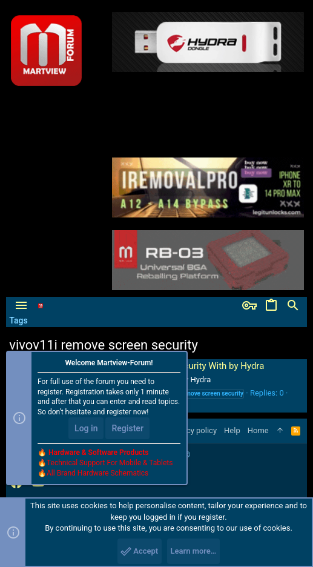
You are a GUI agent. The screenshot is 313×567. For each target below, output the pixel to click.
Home (258, 430)
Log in (85, 428)
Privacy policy (193, 430)
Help (232, 430)
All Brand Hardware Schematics (97, 473)
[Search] (293, 306)
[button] (21, 306)
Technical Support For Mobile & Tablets (110, 463)
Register (127, 428)
